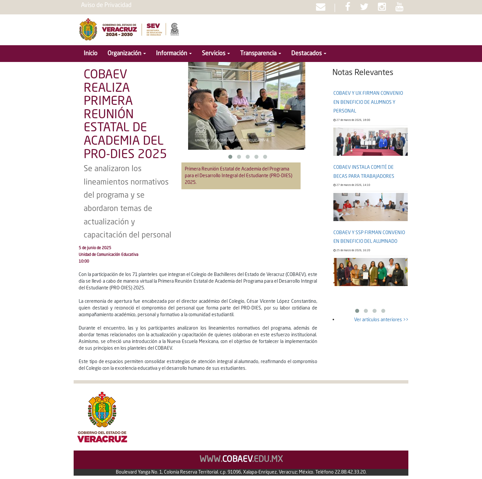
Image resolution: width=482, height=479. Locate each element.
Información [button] (174, 54)
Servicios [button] (216, 54)
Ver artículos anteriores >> (381, 320)
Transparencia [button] (260, 54)
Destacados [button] (308, 54)
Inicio (90, 54)
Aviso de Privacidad (106, 5)
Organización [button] (126, 54)
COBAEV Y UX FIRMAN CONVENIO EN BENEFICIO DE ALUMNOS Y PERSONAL (368, 102)
